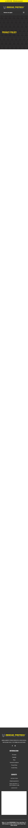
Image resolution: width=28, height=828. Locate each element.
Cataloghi (14, 757)
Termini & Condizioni (14, 762)
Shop (14, 760)
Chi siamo (14, 754)
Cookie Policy (14, 767)
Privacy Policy (14, 765)
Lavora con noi (14, 787)
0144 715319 (15, 778)
